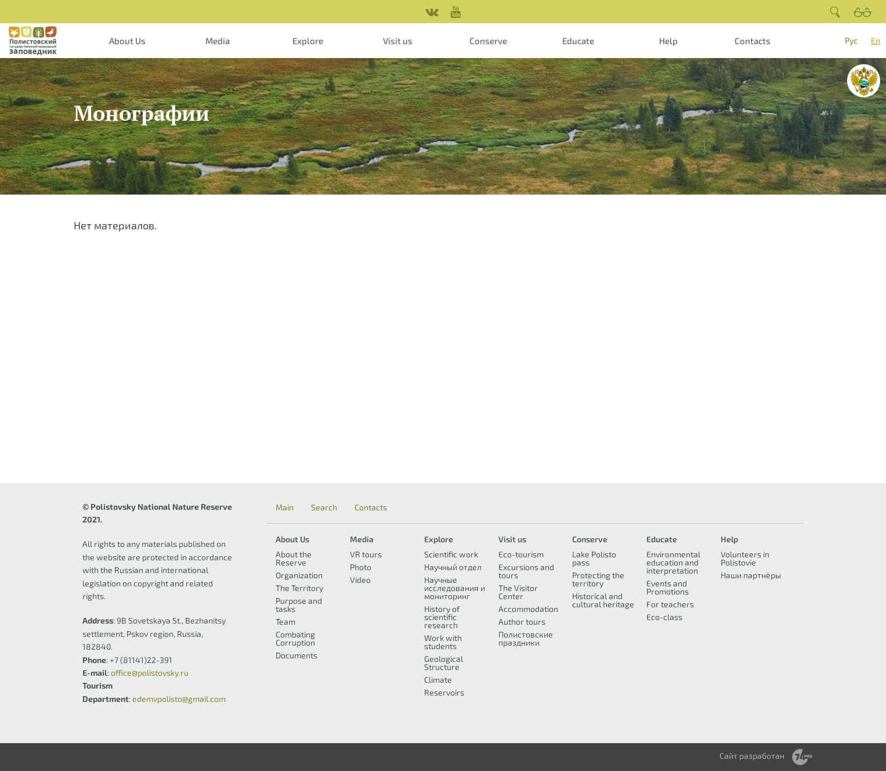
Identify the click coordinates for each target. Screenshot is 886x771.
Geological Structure (443, 663)
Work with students (443, 642)
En (875, 40)
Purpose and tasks (299, 605)
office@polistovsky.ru (150, 673)
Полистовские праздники (525, 638)
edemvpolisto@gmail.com (179, 699)
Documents (296, 655)
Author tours (521, 621)
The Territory (299, 588)
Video (360, 580)
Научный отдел (453, 567)
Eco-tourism (521, 554)
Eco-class (664, 617)
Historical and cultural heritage (603, 600)
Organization (299, 575)
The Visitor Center (518, 592)
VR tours (366, 554)
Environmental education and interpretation (673, 562)
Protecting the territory (598, 579)
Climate (438, 679)
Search (324, 507)
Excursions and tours (526, 571)
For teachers (670, 604)
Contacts (753, 40)
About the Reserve (294, 558)
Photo (360, 567)
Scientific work (451, 554)
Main (285, 507)
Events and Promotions (667, 587)
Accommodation (528, 609)
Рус (851, 40)
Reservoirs (444, 692)
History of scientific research (442, 617)
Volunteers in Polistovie (745, 558)
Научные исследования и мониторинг (454, 588)
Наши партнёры (751, 575)
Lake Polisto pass (594, 558)
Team (285, 621)
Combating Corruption (295, 638)
